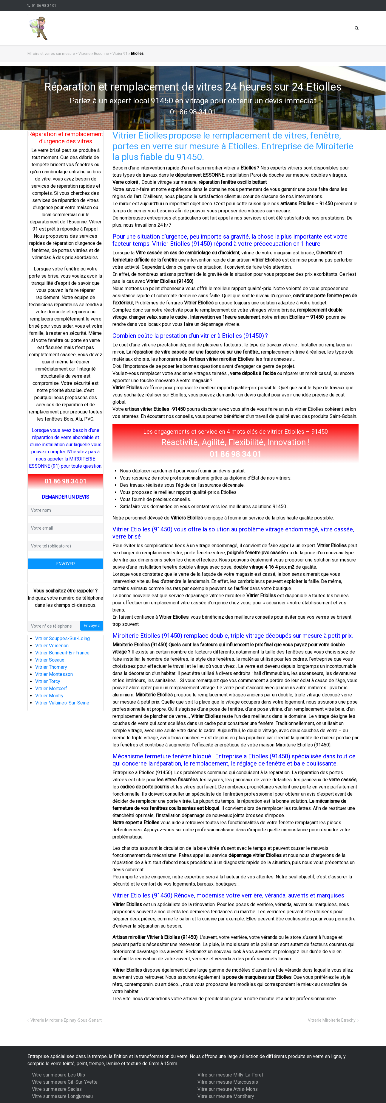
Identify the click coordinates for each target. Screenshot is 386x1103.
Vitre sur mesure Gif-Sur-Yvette (65, 1082)
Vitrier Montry (49, 695)
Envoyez (92, 625)
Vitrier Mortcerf (51, 688)
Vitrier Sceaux (49, 660)
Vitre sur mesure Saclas (57, 1089)
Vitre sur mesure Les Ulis (58, 1075)
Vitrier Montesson (54, 674)
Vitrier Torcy (47, 681)
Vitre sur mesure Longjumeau (62, 1096)
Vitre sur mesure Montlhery (225, 1096)
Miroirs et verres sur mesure (51, 53)
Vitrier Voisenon (52, 645)
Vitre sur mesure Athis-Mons (227, 1089)
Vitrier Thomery (51, 667)
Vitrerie (84, 53)
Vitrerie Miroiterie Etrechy (332, 1020)
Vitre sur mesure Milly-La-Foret (230, 1075)
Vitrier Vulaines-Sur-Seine (62, 703)
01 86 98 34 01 (44, 6)
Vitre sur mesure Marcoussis (227, 1082)
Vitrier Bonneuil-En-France (62, 653)
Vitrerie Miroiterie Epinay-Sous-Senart (66, 1020)
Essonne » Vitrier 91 (110, 53)
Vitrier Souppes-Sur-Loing (62, 638)
